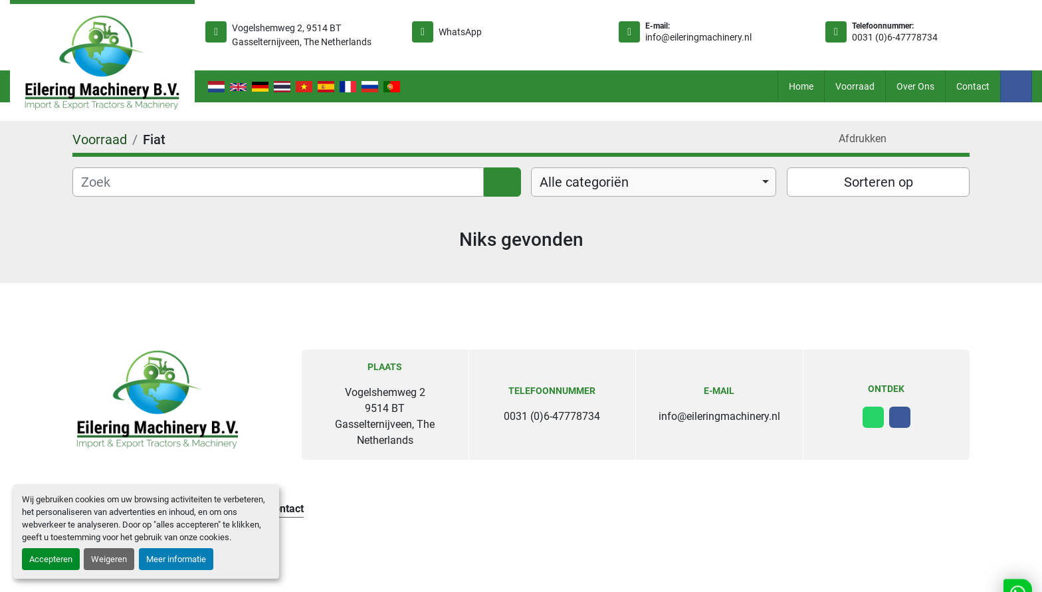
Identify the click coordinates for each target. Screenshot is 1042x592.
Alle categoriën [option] (584, 182)
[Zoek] (278, 182)
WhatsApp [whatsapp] (460, 32)
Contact (973, 86)
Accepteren (50, 559)
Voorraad (855, 86)
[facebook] (1016, 86)
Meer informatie (176, 559)
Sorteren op (878, 182)
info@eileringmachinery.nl (698, 37)
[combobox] (653, 182)
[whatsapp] (873, 417)
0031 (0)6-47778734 (895, 37)
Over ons (915, 86)
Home (801, 86)
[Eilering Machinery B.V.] (157, 399)
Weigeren (109, 559)
